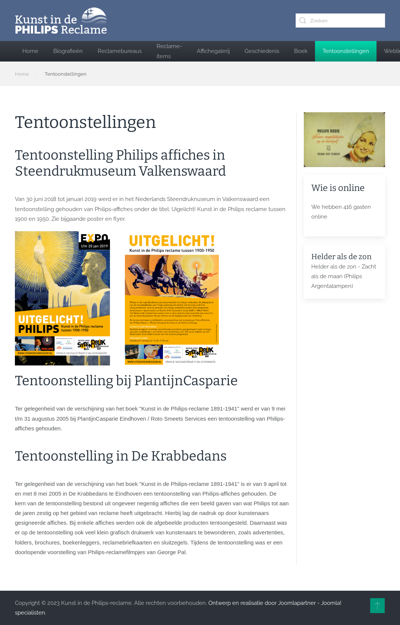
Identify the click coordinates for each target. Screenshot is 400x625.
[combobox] (340, 20)
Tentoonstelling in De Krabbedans (121, 456)
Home (30, 51)
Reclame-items (169, 51)
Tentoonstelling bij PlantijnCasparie (126, 381)
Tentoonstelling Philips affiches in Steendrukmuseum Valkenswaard (120, 163)
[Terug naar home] (61, 20)
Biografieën (68, 51)
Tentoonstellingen (345, 51)
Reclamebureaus (120, 51)
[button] (377, 605)
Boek (301, 51)
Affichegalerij (213, 51)
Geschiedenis (262, 51)
